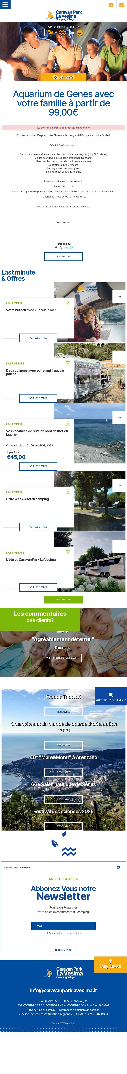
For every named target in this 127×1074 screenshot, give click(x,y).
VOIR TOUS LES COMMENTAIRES (62, 671)
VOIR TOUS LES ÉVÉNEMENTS (111, 710)
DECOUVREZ (63, 730)
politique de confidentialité (68, 975)
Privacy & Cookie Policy (38, 1051)
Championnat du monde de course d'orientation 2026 (63, 745)
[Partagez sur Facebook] (55, 247)
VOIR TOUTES (63, 256)
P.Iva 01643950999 (98, 1047)
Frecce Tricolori (64, 709)
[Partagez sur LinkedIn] (66, 247)
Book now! (63, 77)
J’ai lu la (64, 975)
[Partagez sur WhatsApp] (71, 247)
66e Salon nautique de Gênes (64, 814)
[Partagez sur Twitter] (61, 247)
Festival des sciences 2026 (63, 847)
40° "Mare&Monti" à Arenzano (63, 781)
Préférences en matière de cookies (80, 1051)
